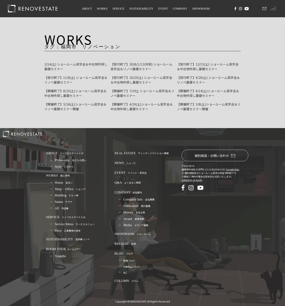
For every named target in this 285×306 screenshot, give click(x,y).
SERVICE (118, 8)
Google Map (232, 169)
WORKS (102, 8)
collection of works (192, 180)
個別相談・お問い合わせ (215, 155)
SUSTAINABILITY (141, 8)
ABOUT (87, 8)
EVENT (163, 8)
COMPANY (180, 8)
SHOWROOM (201, 8)
